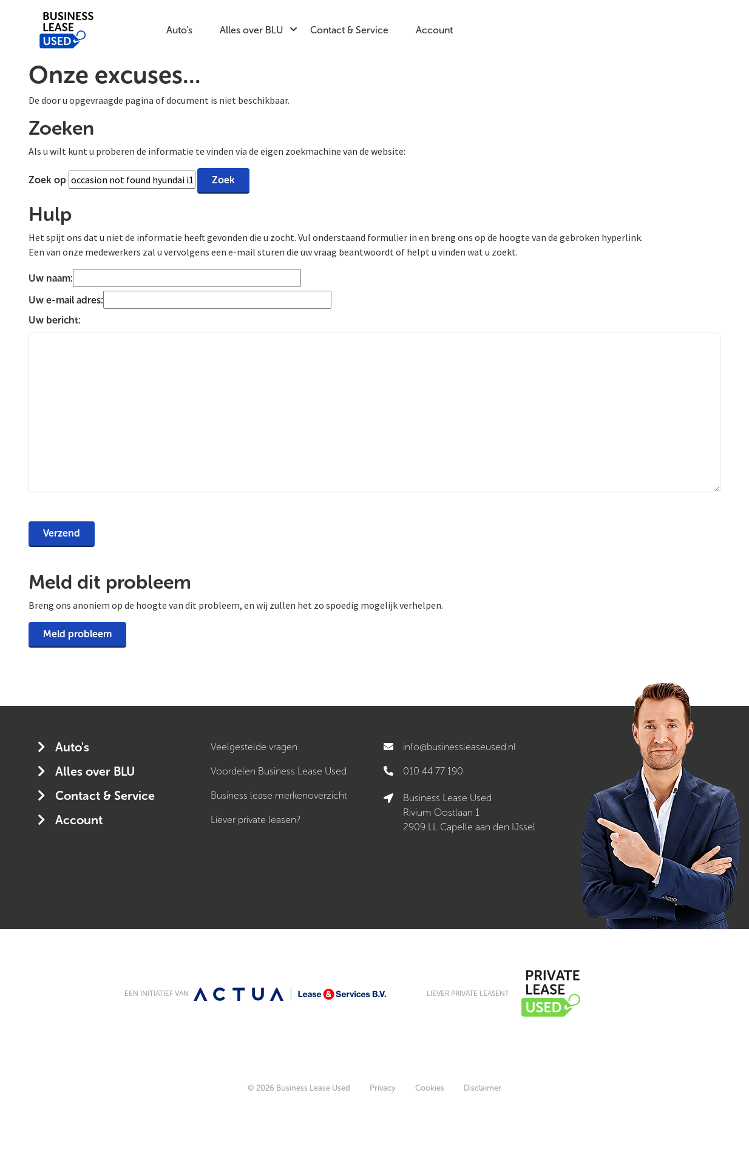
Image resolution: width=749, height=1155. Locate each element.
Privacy (383, 1087)
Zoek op (49, 180)
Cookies (429, 1087)
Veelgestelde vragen (254, 747)
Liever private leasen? (255, 819)
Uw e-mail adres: (66, 300)
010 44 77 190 (433, 771)
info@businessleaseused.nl (459, 747)
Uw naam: (51, 278)
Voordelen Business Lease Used (279, 771)
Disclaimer (482, 1087)
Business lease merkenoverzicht (279, 795)
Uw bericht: (55, 320)
